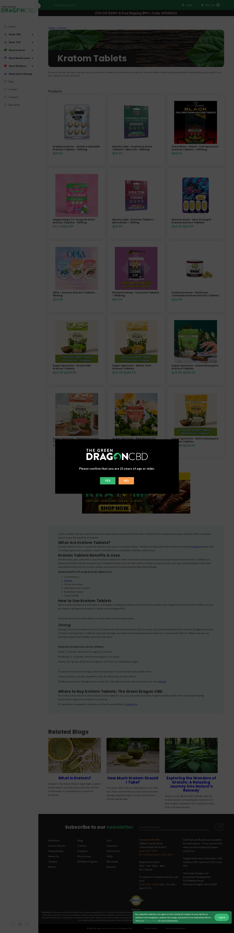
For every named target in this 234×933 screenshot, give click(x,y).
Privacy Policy (151, 920)
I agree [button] (221, 917)
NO (126, 480)
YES (107, 480)
